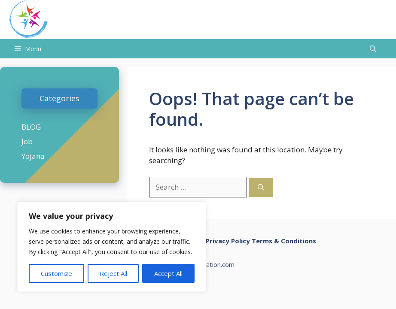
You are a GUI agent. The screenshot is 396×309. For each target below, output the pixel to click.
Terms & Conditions (284, 240)
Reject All (113, 273)
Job (27, 141)
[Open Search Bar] (373, 48)
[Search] (261, 187)
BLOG (31, 127)
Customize (56, 273)
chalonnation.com (209, 264)
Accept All (168, 273)
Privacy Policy (228, 240)
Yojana (33, 156)
